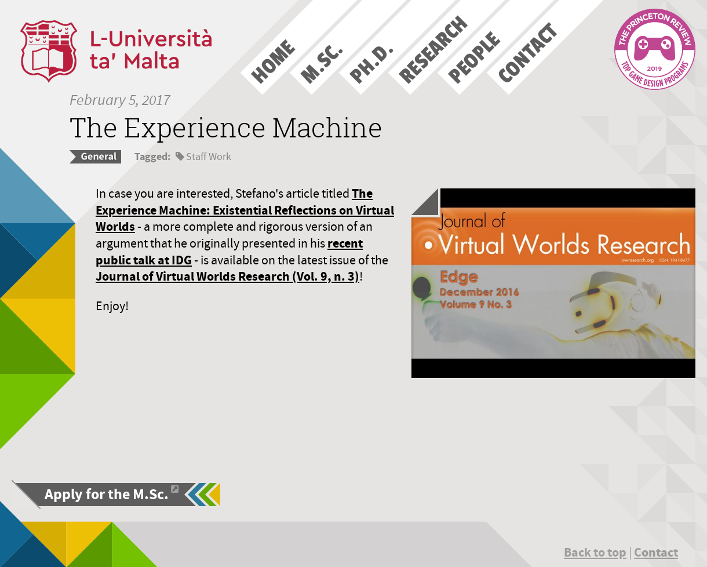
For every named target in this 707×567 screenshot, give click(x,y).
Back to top (595, 552)
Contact (656, 552)
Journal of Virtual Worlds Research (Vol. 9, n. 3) (227, 276)
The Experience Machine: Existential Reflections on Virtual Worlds (245, 210)
